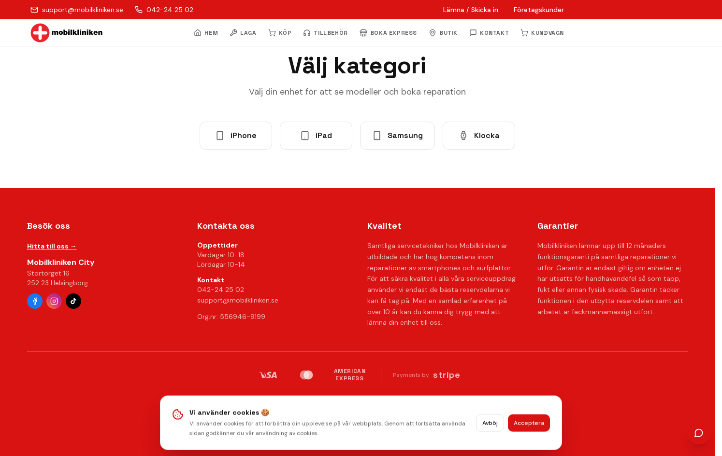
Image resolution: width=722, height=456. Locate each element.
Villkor (411, 399)
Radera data (374, 399)
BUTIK (443, 33)
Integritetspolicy (321, 399)
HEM (206, 33)
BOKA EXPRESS (388, 33)
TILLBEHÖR (325, 33)
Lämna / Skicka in (470, 9)
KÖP (280, 33)
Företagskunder (539, 9)
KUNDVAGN (542, 33)
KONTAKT (489, 33)
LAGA (243, 33)
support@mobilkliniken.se (237, 300)
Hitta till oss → (52, 246)
